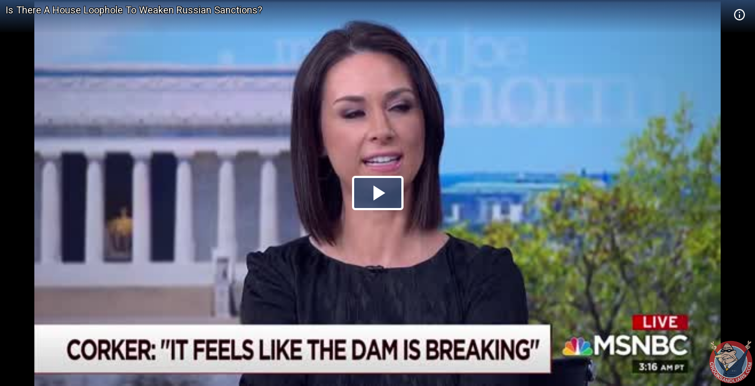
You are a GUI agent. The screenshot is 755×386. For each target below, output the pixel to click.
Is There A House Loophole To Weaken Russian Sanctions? (133, 10)
